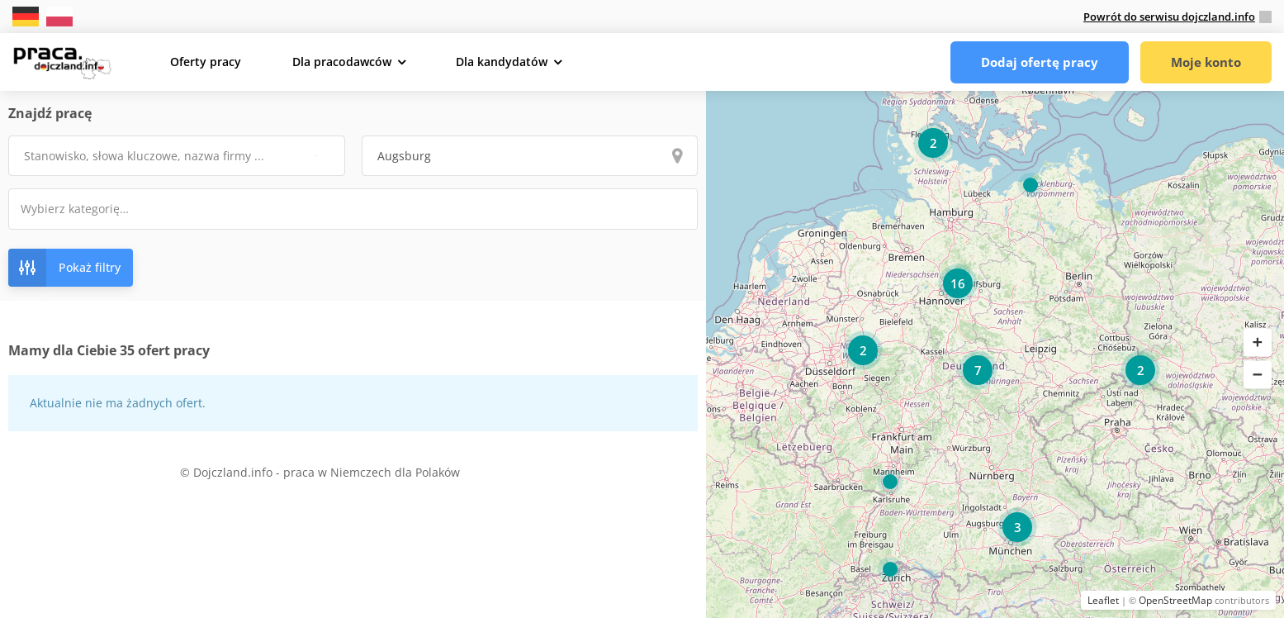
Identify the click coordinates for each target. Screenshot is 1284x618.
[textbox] (85, 208)
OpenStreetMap (1175, 600)
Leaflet (1103, 600)
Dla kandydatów (501, 61)
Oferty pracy (205, 61)
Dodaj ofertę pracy (1039, 62)
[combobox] (353, 209)
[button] (1258, 343)
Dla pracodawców (341, 61)
